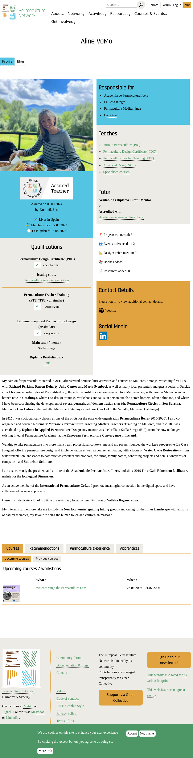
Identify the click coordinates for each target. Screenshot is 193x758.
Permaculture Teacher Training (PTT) (128, 158)
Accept (132, 737)
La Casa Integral (115, 102)
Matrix (28, 706)
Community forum (69, 658)
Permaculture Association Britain (46, 280)
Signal (7, 712)
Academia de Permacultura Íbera (126, 95)
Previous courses (47, 558)
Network (75, 13)
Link (46, 363)
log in (112, 301)
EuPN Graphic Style (70, 706)
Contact (62, 672)
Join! (187, 5)
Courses (12, 548)
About (56, 13)
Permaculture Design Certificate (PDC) (129, 151)
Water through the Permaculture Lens (61, 588)
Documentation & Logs (72, 665)
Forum (166, 5)
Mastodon (38, 712)
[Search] (141, 5)
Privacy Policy (66, 713)
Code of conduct (68, 698)
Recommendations (44, 548)
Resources (119, 13)
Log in (177, 5)
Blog (20, 61)
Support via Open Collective (121, 697)
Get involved (62, 21)
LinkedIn (12, 717)
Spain (55, 219)
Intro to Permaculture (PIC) (121, 145)
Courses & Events (149, 13)
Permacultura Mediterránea (122, 108)
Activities (96, 13)
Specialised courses (116, 172)
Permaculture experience (90, 548)
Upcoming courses (17, 558)
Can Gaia (110, 115)
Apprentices (129, 548)
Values (61, 691)
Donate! (153, 5)
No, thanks (147, 737)
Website (110, 310)
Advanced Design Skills (119, 165)
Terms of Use (66, 721)
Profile (7, 61)
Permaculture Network (32, 13)
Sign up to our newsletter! (169, 660)
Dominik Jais (49, 209)
